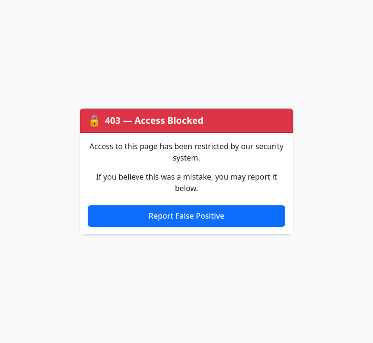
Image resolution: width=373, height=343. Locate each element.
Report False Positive (187, 216)
